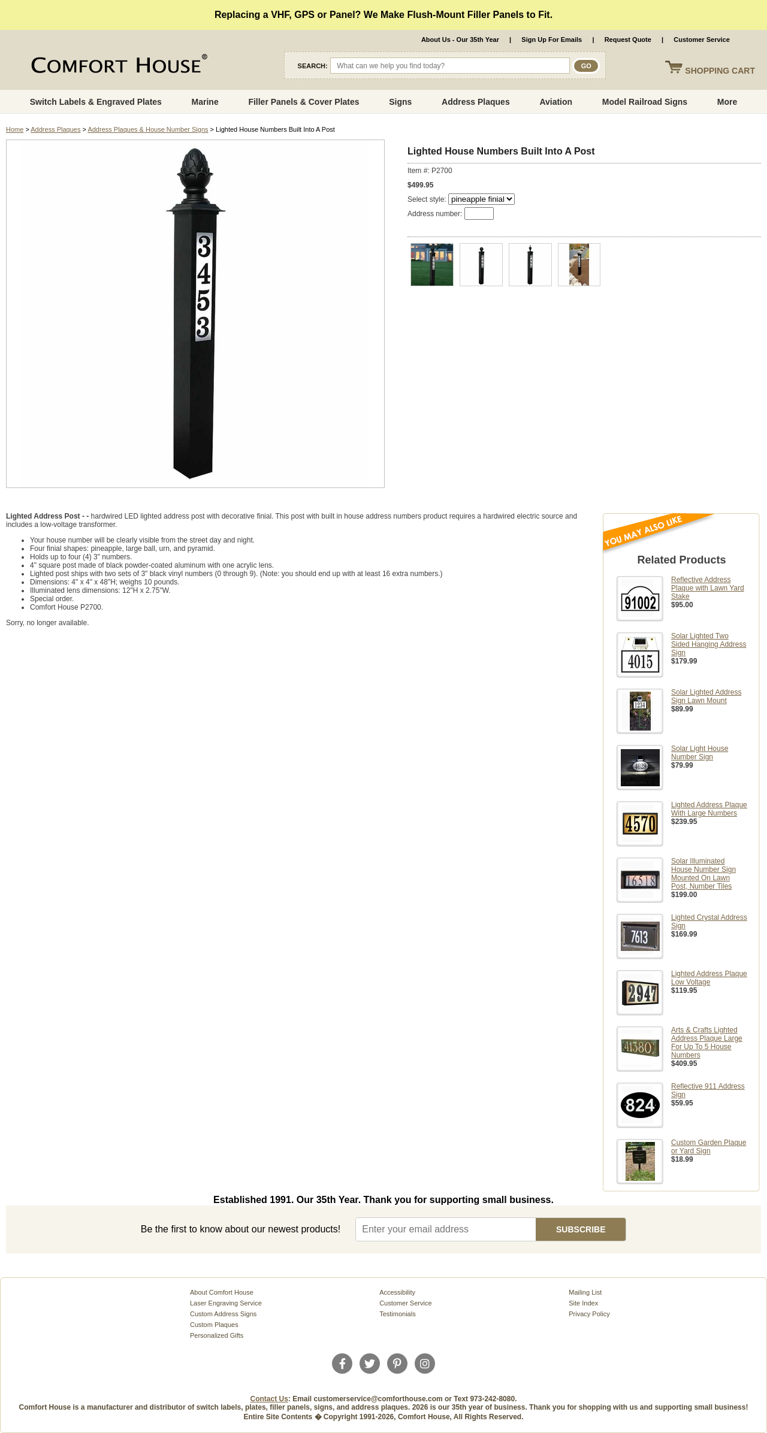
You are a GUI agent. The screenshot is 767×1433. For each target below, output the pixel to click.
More (727, 102)
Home (14, 129)
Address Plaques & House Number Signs (147, 129)
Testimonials (397, 1313)
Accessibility (397, 1292)
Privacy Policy (589, 1313)
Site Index (583, 1303)
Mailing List (585, 1292)
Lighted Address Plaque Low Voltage (709, 978)
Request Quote (628, 39)
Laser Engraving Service (226, 1303)
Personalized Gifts (216, 1335)
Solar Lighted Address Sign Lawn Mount (706, 696)
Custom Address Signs (223, 1313)
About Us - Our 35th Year (460, 39)
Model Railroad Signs (644, 102)
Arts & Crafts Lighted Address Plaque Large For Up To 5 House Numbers (706, 1042)
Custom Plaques (214, 1324)
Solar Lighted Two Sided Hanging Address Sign (708, 644)
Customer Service (702, 39)
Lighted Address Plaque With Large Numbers (709, 809)
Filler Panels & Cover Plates (303, 102)
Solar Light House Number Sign (699, 752)
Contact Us (269, 1399)
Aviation (555, 102)
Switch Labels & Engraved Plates (96, 102)
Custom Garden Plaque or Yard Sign (708, 1146)
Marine (205, 102)
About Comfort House (221, 1292)
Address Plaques (476, 102)
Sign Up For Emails (551, 39)
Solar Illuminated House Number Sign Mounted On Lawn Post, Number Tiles (703, 873)
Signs (400, 102)
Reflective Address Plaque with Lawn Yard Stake (707, 588)
